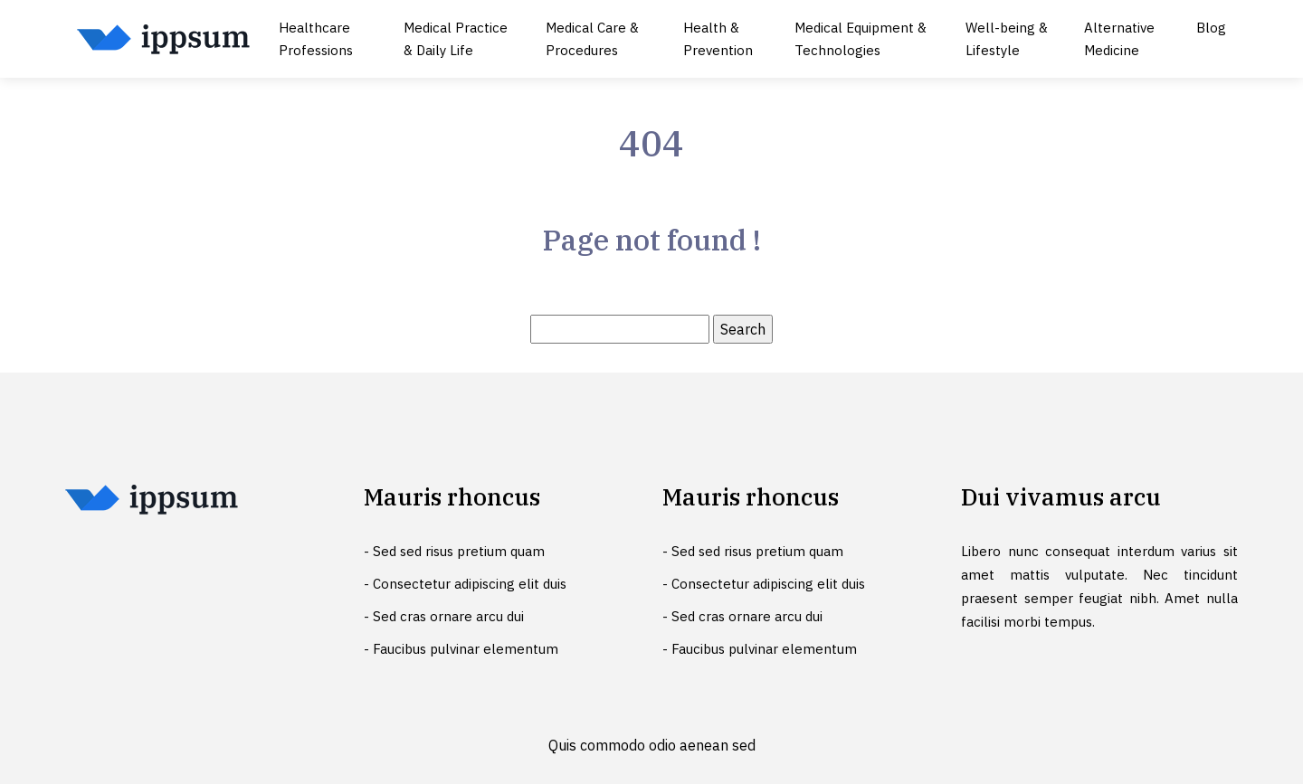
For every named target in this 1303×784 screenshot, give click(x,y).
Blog (1211, 27)
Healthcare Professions (316, 39)
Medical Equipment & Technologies (860, 39)
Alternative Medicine (1119, 39)
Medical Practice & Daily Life (456, 39)
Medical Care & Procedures (592, 39)
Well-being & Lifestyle (1006, 39)
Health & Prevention (718, 39)
